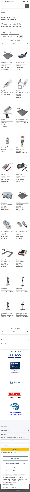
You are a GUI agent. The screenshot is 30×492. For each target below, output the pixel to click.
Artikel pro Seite (7, 36)
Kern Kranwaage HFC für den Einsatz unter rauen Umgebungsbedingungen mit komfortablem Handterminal (22, 232)
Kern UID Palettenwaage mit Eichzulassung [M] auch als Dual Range (6, 260)
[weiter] (27, 43)
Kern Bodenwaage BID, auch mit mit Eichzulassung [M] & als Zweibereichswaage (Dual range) (22, 203)
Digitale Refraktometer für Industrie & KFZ (22, 63)
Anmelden (15, 449)
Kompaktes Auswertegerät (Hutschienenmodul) (21, 260)
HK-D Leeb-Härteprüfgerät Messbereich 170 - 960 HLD (7, 175)
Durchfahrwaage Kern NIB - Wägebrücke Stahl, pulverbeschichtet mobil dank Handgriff (22, 120)
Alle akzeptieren (15, 458)
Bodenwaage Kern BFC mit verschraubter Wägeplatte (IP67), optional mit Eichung (7, 63)
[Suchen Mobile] (13, 6)
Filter (5, 33)
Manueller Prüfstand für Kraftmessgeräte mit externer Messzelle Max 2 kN (22, 314)
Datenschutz (13, 487)
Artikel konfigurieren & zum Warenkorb (15, 463)
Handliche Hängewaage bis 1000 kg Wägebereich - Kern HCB (7, 148)
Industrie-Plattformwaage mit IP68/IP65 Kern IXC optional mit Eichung (6, 203)
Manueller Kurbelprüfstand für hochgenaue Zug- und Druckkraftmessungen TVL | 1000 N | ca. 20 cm (7, 289)
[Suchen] (27, 6)
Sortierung (13, 33)
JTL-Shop (18, 490)
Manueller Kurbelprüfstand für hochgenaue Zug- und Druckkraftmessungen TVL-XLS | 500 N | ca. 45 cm (22, 289)
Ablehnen (15, 467)
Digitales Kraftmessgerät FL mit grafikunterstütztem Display (7, 120)
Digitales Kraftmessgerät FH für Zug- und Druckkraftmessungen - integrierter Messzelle (7, 91)
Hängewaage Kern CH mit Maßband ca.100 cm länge (22, 148)
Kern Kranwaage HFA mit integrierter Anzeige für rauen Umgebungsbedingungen (7, 232)
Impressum (5, 487)
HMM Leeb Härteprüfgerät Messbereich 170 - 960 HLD (22, 175)
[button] (21, 1)
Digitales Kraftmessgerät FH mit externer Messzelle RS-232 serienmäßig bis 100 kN (22, 91)
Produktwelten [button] (6, 344)
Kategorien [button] (5, 340)
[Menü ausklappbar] (2, 1)
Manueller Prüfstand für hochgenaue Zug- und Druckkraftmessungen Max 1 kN (7, 314)
